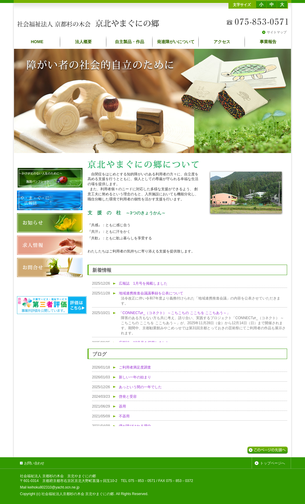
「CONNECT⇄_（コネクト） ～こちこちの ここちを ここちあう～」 (174, 313)
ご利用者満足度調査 (135, 367)
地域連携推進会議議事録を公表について (151, 293)
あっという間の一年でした (140, 387)
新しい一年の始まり (135, 377)
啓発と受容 (128, 396)
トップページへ (272, 463)
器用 (122, 406)
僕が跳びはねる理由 (135, 426)
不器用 (124, 416)
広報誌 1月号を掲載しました (143, 283)
